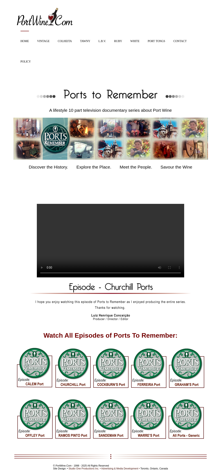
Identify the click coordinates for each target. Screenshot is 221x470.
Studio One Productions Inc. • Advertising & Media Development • (104, 468)
